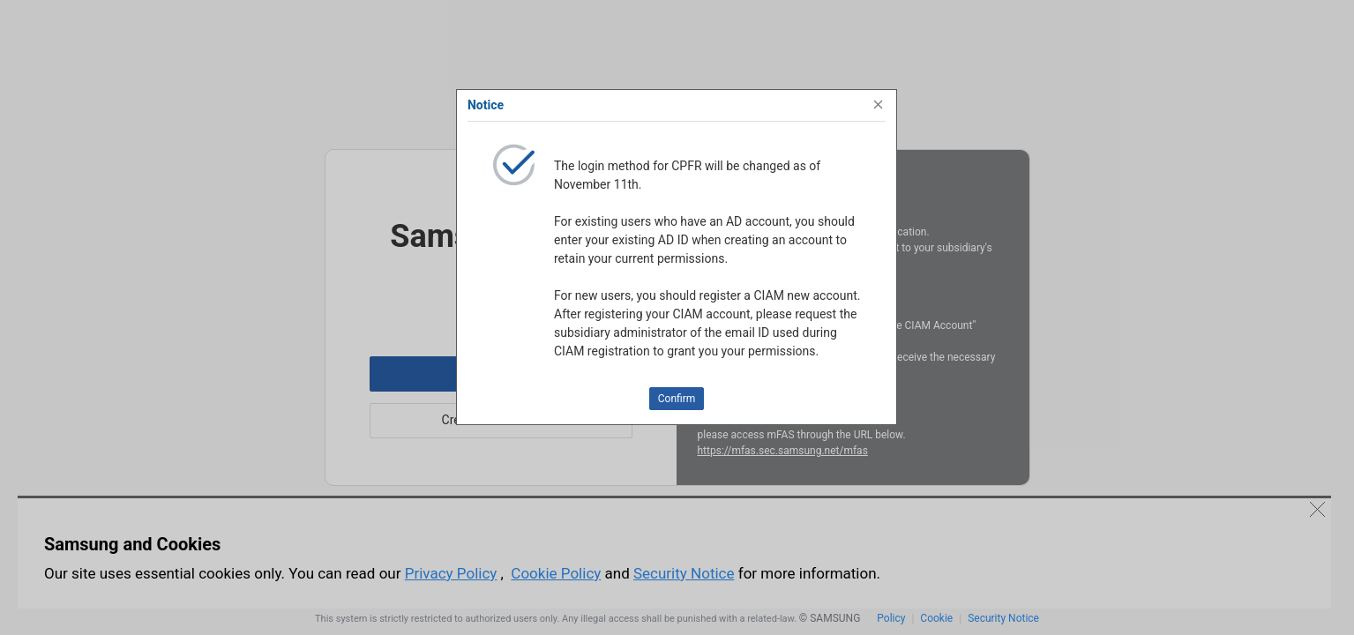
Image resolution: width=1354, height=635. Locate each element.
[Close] (878, 105)
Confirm (677, 398)
